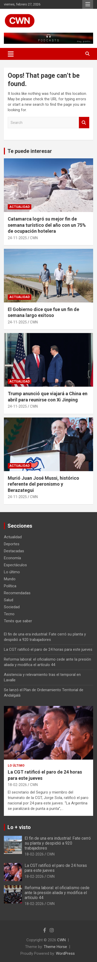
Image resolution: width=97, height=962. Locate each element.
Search (84, 123)
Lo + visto (19, 827)
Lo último (12, 572)
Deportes (11, 544)
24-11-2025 (17, 238)
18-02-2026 (17, 785)
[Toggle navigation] (11, 54)
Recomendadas (17, 593)
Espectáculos (15, 565)
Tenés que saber (18, 621)
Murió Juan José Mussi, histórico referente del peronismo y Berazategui (43, 484)
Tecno (9, 614)
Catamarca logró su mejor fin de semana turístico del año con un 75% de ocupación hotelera (47, 225)
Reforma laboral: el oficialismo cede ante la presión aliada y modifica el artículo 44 (57, 892)
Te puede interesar (30, 151)
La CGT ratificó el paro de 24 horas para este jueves (48, 649)
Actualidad (19, 207)
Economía (12, 558)
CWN (34, 238)
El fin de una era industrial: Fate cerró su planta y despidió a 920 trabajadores (58, 843)
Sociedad (12, 607)
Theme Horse (55, 946)
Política (10, 586)
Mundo (10, 579)
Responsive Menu (87, 4)
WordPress (65, 953)
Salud (8, 600)
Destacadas (14, 551)
